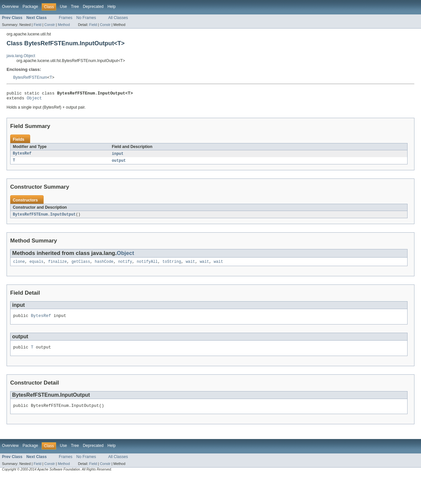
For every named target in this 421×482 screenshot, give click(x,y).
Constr (49, 25)
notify (125, 265)
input (118, 155)
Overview (10, 6)
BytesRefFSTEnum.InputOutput (44, 217)
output (119, 163)
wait (190, 265)
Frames (65, 17)
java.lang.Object (21, 55)
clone (19, 265)
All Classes (118, 17)
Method (64, 25)
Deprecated (93, 6)
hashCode (104, 265)
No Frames (86, 17)
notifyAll (147, 265)
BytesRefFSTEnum (30, 77)
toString (171, 265)
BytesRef (22, 155)
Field (37, 25)
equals (37, 265)
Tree (75, 6)
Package (30, 6)
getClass (81, 265)
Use (63, 6)
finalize (57, 265)
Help (111, 6)
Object (34, 100)
